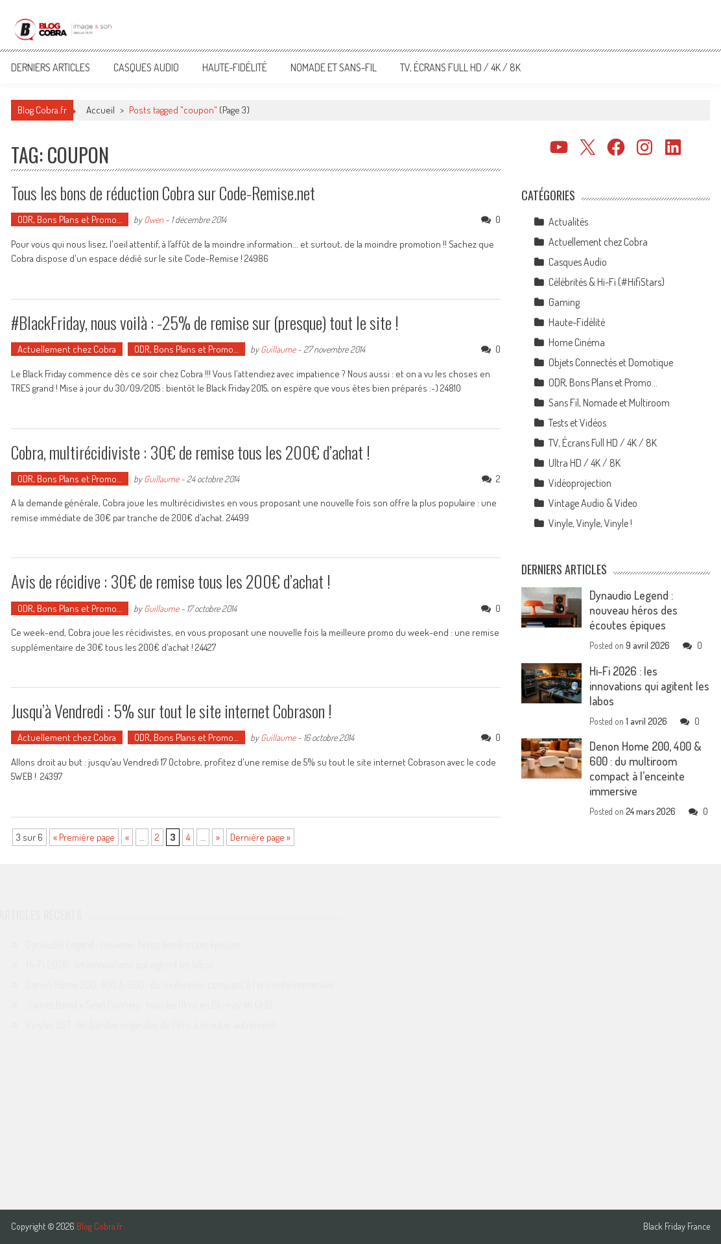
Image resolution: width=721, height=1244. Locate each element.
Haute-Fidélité (234, 67)
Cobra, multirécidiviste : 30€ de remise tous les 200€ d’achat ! (190, 452)
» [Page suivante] (218, 837)
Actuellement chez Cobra (67, 349)
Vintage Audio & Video (593, 503)
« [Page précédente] (127, 837)
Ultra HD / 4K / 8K (585, 462)
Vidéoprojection (580, 482)
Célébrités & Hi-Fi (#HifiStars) (607, 282)
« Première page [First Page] (84, 837)
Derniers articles (50, 67)
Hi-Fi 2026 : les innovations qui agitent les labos (649, 686)
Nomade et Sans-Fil (333, 67)
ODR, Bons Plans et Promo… (70, 219)
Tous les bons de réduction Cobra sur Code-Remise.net (163, 192)
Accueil (100, 110)
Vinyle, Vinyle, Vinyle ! (590, 523)
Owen (153, 219)
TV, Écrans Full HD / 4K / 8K (460, 67)
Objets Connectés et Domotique (611, 362)
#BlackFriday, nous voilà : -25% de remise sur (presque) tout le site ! (205, 322)
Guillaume (278, 349)
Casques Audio (146, 67)
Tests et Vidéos (577, 422)
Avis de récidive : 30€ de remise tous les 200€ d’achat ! (171, 581)
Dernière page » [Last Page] (260, 837)
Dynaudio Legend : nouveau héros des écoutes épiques (633, 610)
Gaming (564, 302)
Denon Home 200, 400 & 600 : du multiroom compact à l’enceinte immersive (645, 768)
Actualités (568, 221)
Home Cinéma (577, 342)
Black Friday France (676, 1226)
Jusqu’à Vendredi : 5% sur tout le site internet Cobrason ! (171, 710)
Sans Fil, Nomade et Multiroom (609, 402)
